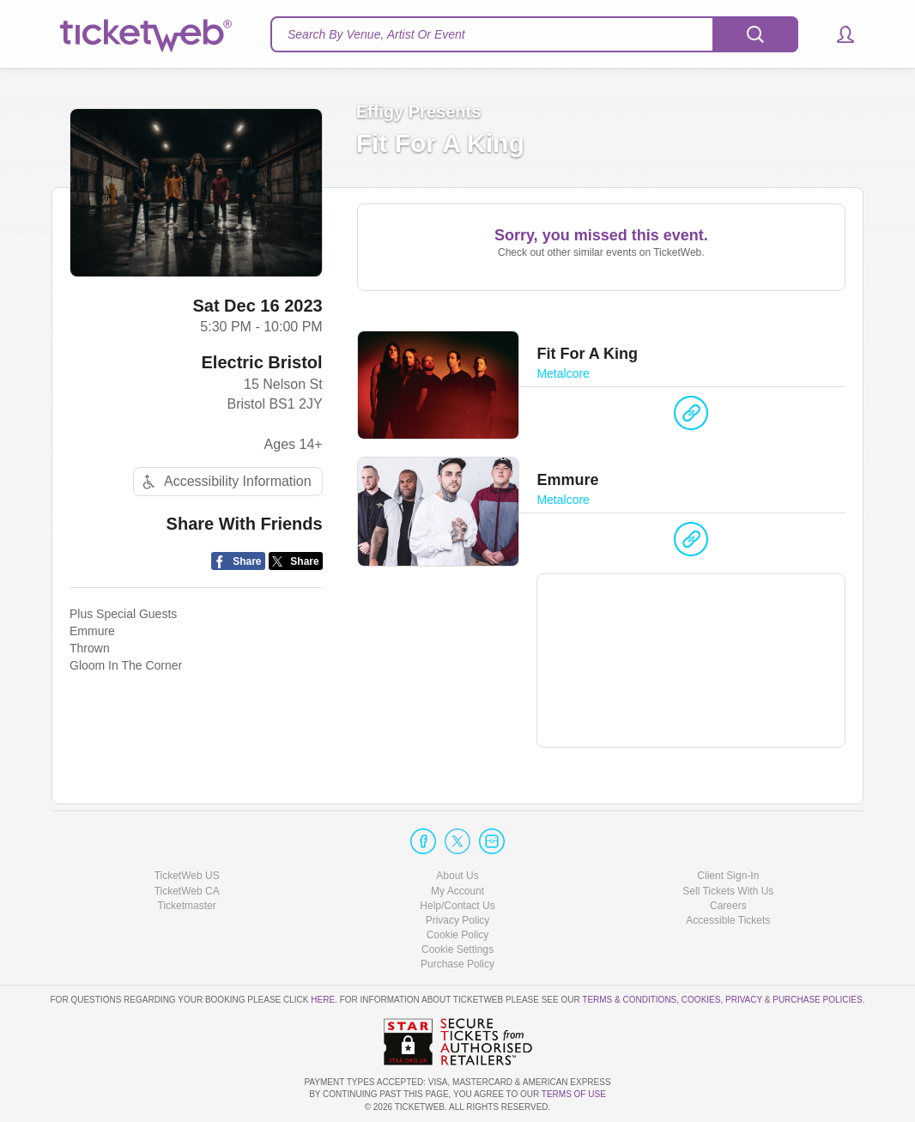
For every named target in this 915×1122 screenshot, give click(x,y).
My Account (457, 891)
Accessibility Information (225, 482)
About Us (457, 876)
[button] (837, 34)
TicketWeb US (187, 876)
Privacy (743, 999)
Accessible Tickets (728, 920)
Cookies (701, 999)
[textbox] (534, 34)
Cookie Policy (458, 935)
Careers (728, 906)
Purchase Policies (817, 999)
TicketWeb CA (187, 891)
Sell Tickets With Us (727, 891)
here (323, 999)
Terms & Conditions (629, 999)
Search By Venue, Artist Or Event (376, 34)
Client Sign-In (728, 876)
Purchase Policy (457, 964)
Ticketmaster (187, 906)
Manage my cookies (458, 949)
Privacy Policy (458, 920)
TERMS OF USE (574, 1094)
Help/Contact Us (457, 906)
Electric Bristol (261, 362)
